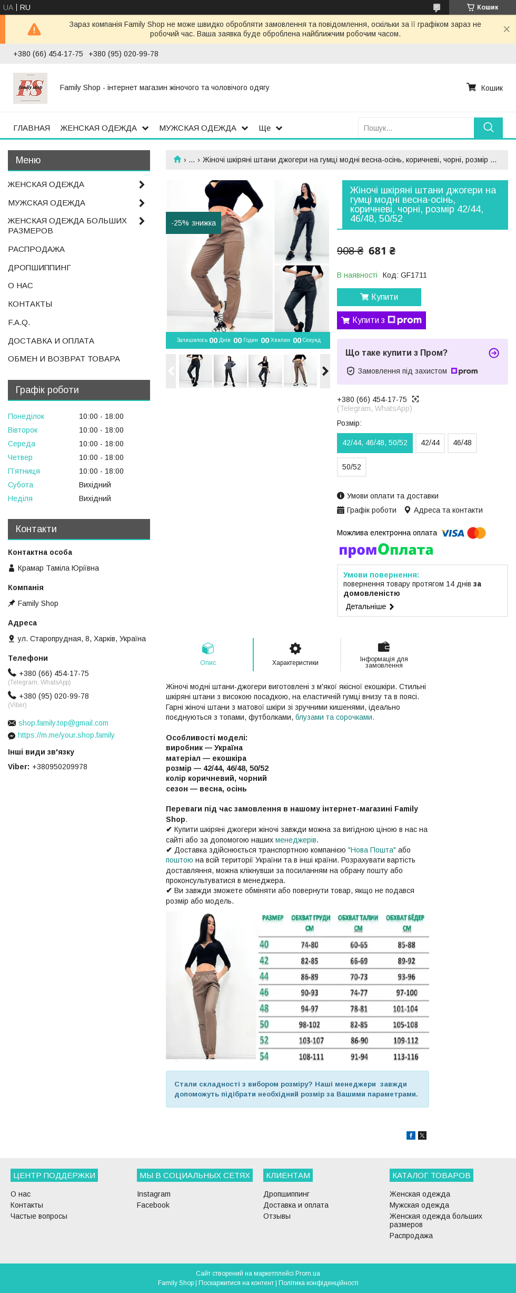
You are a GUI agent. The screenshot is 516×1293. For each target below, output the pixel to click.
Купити (384, 296)
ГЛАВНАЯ (31, 127)
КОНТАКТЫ (30, 303)
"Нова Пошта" (372, 850)
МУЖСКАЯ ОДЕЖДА (197, 127)
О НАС (20, 285)
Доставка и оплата (296, 1205)
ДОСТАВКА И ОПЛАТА (51, 340)
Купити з (387, 320)
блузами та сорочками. (334, 717)
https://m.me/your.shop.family (66, 735)
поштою (179, 860)
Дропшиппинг (286, 1194)
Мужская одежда (419, 1205)
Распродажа (411, 1235)
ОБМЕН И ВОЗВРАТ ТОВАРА (64, 358)
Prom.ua (307, 1273)
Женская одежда (420, 1194)
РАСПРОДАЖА (36, 248)
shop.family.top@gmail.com (63, 723)
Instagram (154, 1194)
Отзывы (277, 1216)
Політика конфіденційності (319, 1283)
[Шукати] (488, 127)
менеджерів (295, 840)
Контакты (27, 1205)
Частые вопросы (39, 1216)
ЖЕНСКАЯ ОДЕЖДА (99, 127)
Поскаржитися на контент (236, 1283)
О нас (21, 1194)
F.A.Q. (19, 322)
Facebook (153, 1205)
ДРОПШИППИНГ (39, 267)
